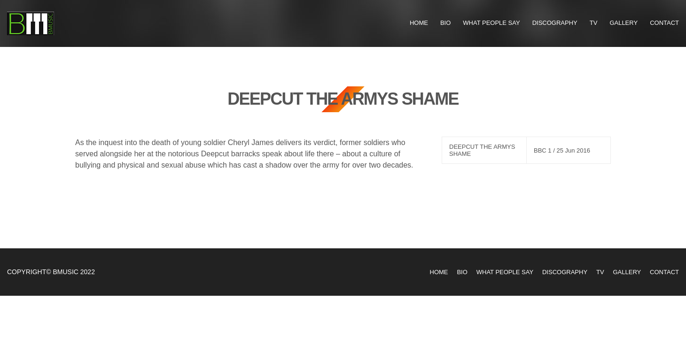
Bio (445, 22)
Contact (664, 22)
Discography (554, 22)
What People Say (491, 22)
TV (594, 22)
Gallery (623, 22)
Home (419, 22)
